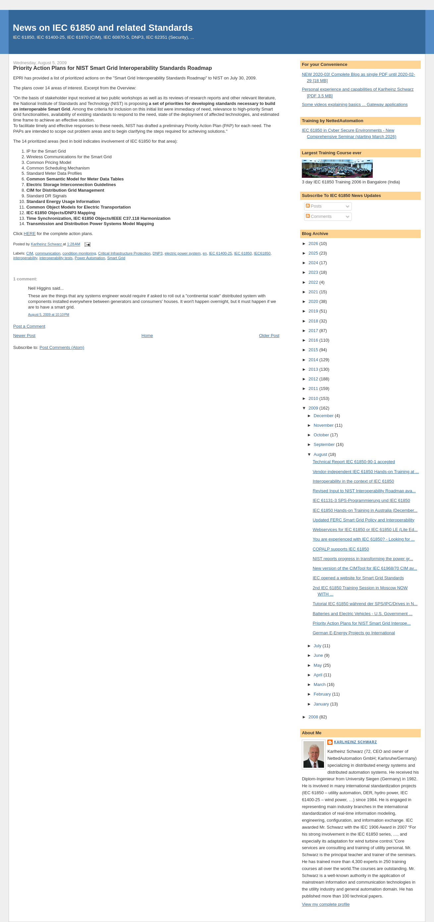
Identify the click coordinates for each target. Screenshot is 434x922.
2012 (313, 378)
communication (47, 253)
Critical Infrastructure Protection (124, 253)
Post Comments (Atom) (61, 347)
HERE (30, 233)
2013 (313, 369)
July (318, 645)
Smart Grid (116, 258)
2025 (313, 253)
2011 (313, 388)
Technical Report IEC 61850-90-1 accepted (354, 461)
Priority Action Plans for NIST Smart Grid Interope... (362, 623)
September (325, 444)
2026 (313, 243)
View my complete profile (326, 904)
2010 (313, 398)
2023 (313, 272)
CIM (29, 253)
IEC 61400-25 (220, 253)
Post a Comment (29, 326)
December (324, 415)
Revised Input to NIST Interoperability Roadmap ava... (364, 490)
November (324, 425)
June (319, 655)
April (319, 674)
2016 (313, 340)
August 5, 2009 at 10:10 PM (48, 314)
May (318, 665)
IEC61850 (262, 253)
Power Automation (90, 258)
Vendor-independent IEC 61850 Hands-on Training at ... (366, 471)
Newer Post (24, 335)
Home (147, 335)
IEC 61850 (243, 253)
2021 (313, 291)
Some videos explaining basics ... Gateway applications (354, 104)
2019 (313, 311)
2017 (313, 330)
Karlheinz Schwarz (355, 742)
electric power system (183, 253)
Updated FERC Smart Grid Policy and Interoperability (363, 519)
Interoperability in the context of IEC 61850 (353, 481)
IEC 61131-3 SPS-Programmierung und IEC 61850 (361, 500)
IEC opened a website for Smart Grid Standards (358, 577)
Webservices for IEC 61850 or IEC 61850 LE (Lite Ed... (365, 529)
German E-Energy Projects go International (354, 632)
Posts (314, 206)
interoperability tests (56, 258)
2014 (313, 359)
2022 (313, 282)
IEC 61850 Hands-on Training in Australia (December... (365, 510)
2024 (313, 262)
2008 (313, 716)
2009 (313, 408)
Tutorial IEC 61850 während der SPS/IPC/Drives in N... (365, 603)
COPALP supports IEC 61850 (341, 549)
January (322, 704)
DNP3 (157, 253)
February (323, 694)
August (321, 454)
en (205, 253)
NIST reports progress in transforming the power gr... (363, 558)
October (322, 434)
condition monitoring (79, 253)
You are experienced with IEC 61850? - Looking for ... (364, 539)
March (320, 684)
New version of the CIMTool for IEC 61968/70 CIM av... (365, 568)
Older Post (269, 335)
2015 (313, 349)
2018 (313, 320)
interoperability (25, 258)
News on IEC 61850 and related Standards (103, 28)
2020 (313, 301)
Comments (319, 216)
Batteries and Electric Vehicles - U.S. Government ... (362, 613)
